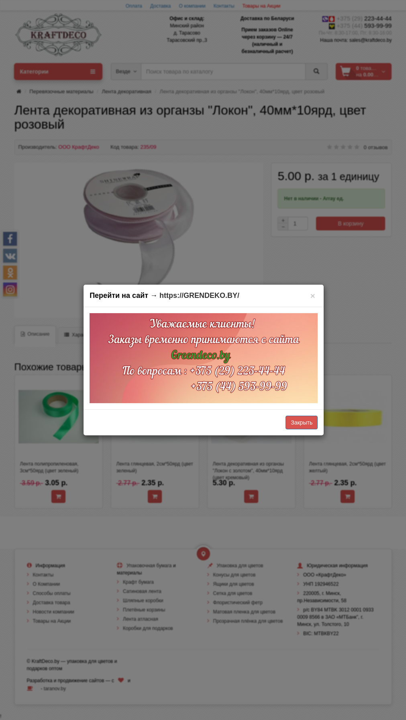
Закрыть (301, 422)
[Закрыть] (313, 296)
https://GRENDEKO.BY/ (199, 295)
